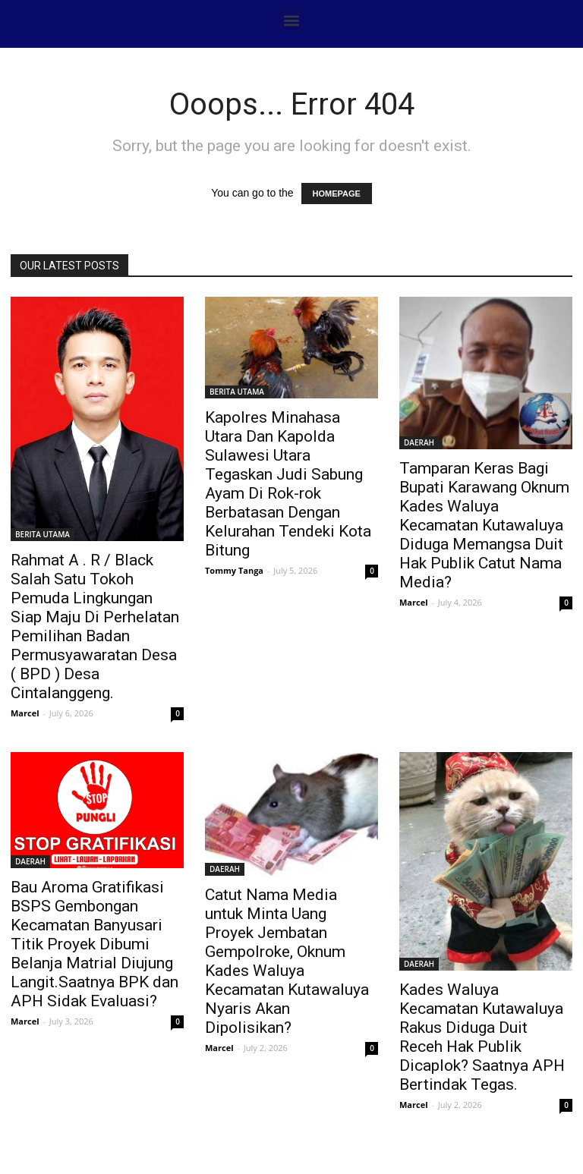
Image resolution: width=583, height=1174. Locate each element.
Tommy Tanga (234, 570)
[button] (291, 20)
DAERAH (419, 442)
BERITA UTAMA (42, 534)
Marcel (25, 713)
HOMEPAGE (337, 193)
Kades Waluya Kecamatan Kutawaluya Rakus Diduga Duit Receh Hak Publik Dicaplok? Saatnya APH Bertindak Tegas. (482, 1037)
